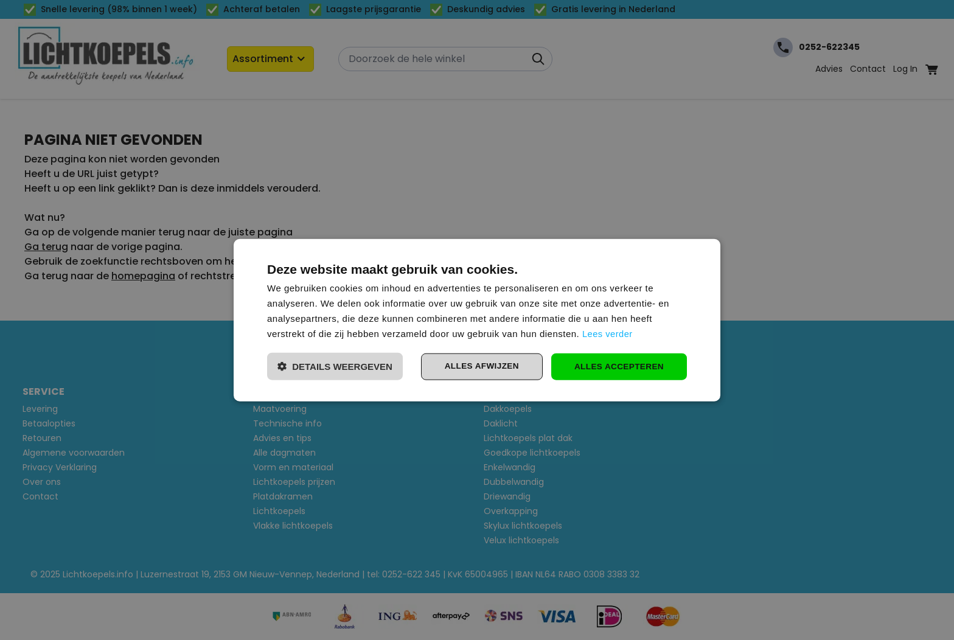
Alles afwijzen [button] (477, 366)
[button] (335, 366)
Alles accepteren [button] (617, 366)
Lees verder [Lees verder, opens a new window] (608, 333)
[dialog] (477, 320)
